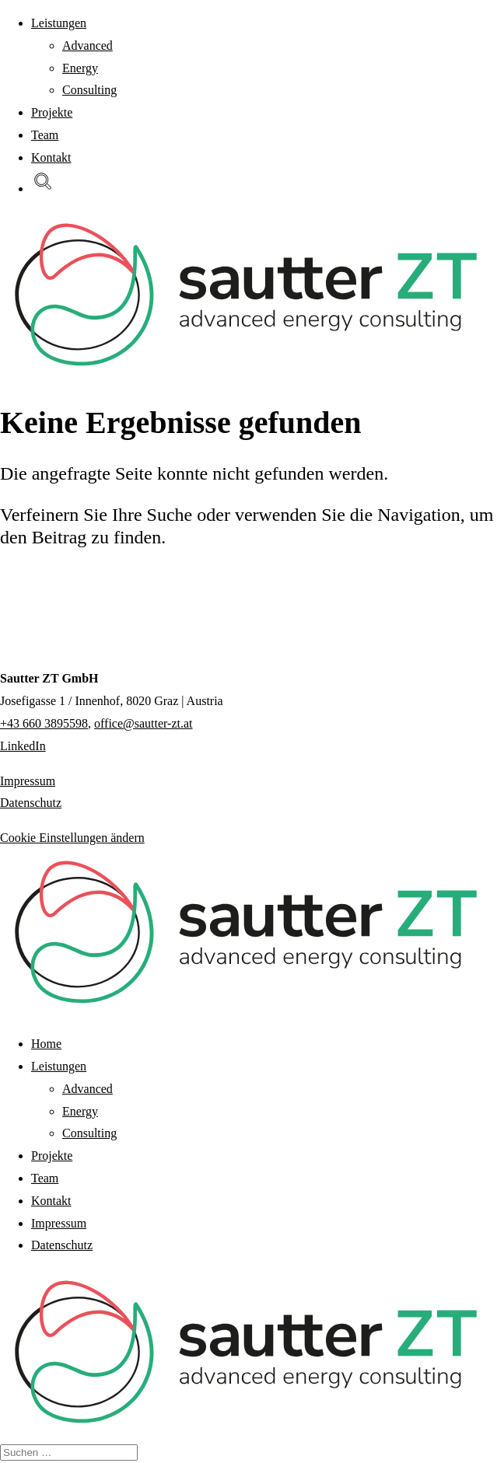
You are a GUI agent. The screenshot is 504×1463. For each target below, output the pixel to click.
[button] (42, 188)
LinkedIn (23, 745)
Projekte (51, 112)
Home (46, 1043)
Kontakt (51, 157)
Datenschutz (30, 802)
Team (44, 134)
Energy (80, 68)
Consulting (89, 89)
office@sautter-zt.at (143, 723)
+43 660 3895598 (44, 723)
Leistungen (58, 23)
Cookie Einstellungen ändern (72, 837)
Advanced (87, 45)
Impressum (27, 780)
